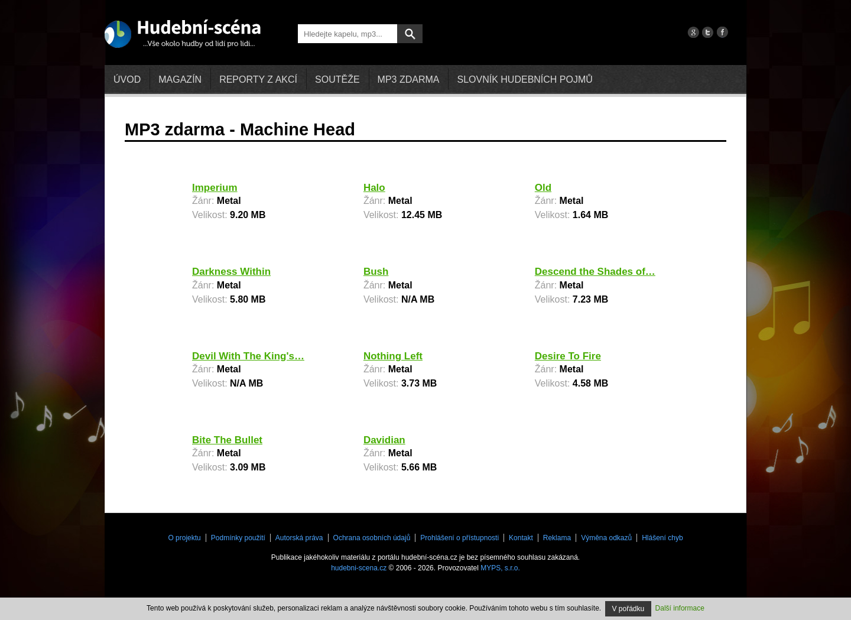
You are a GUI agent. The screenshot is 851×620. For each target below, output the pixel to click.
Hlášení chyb (662, 538)
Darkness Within (231, 271)
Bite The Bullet (227, 440)
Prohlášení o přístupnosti (459, 538)
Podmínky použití (238, 538)
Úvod (127, 79)
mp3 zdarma (409, 79)
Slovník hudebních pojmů (524, 79)
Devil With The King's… (248, 356)
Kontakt (521, 538)
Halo (374, 187)
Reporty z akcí (258, 79)
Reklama (557, 538)
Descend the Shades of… (595, 271)
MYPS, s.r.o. (500, 568)
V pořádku (628, 609)
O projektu (184, 538)
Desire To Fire (568, 356)
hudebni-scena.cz (358, 568)
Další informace (679, 608)
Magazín (180, 79)
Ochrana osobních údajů (372, 538)
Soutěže (337, 79)
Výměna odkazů (606, 538)
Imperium (215, 187)
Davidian (384, 440)
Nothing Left (393, 356)
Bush (376, 271)
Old (543, 187)
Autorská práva (299, 538)
